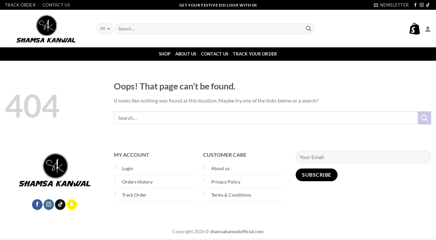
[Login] (428, 29)
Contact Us (56, 5)
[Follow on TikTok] (428, 5)
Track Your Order (255, 53)
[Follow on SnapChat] (71, 204)
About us (220, 168)
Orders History (137, 181)
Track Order (20, 5)
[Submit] (308, 28)
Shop (165, 53)
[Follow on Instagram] (422, 5)
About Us (186, 53)
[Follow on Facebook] (415, 5)
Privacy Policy (225, 181)
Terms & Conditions (231, 195)
